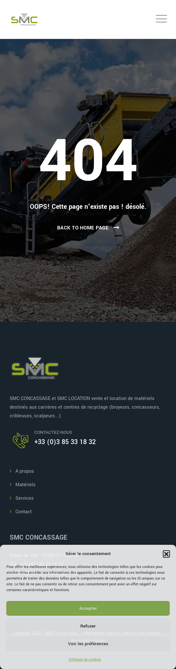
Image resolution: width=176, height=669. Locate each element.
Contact (23, 511)
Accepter (88, 608)
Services (24, 498)
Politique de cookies (85, 659)
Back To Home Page (83, 227)
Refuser (88, 626)
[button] (166, 554)
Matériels (25, 484)
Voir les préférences (88, 644)
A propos (24, 471)
